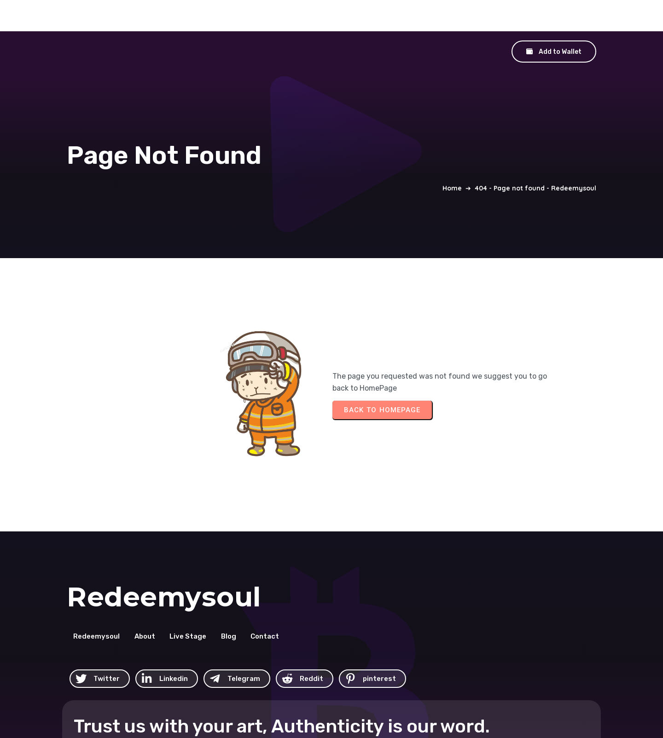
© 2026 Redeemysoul (377, 675)
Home (452, 160)
